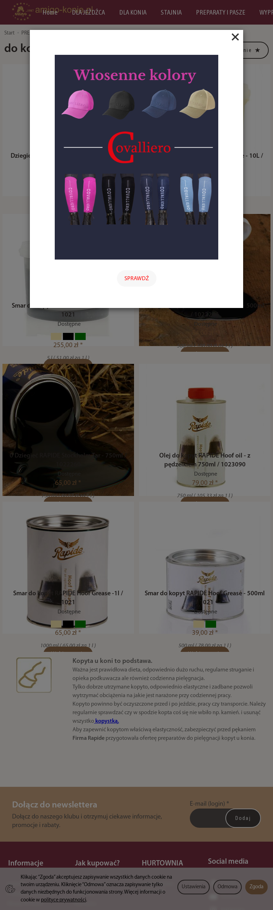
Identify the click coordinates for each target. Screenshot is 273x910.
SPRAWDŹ (136, 279)
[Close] (235, 37)
